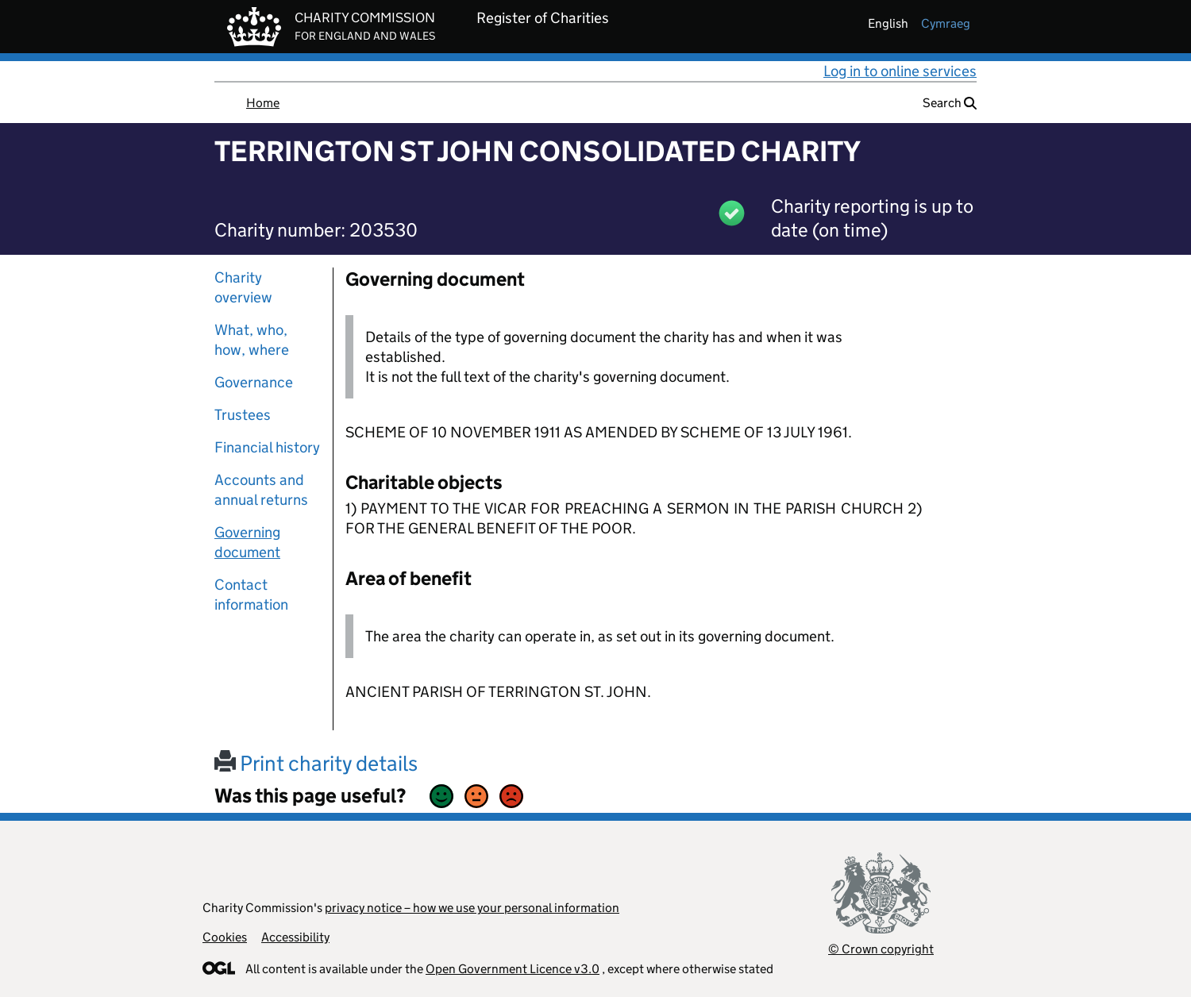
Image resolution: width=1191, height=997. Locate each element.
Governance (253, 382)
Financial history (267, 447)
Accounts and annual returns (261, 490)
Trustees (242, 415)
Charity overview (243, 287)
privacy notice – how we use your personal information (472, 907)
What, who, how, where (251, 340)
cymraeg (945, 23)
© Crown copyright (881, 949)
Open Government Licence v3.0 (512, 968)
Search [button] (950, 102)
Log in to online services (900, 71)
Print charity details (316, 763)
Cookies (224, 937)
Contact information (251, 594)
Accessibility (295, 937)
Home (262, 102)
